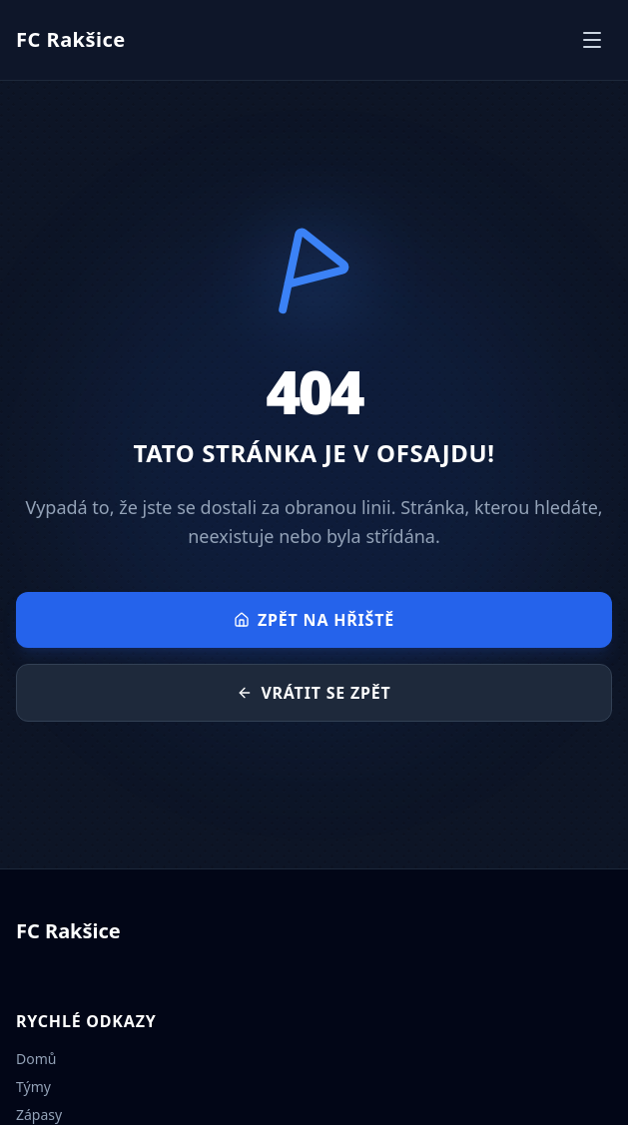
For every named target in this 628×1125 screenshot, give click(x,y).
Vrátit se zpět (313, 693)
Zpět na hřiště (314, 620)
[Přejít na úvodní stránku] (71, 40)
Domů (36, 1058)
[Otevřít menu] (592, 40)
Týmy (33, 1086)
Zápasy (39, 1114)
